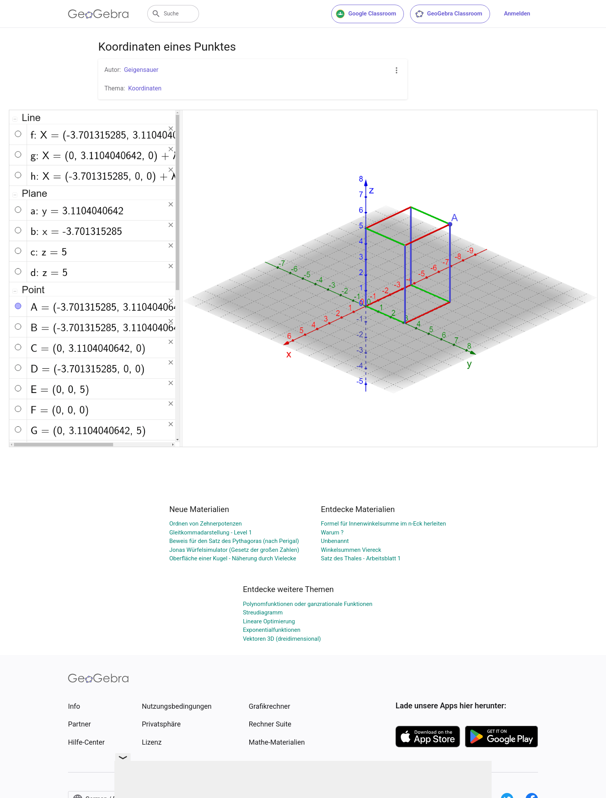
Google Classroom (366, 14)
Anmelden (517, 13)
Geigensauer (141, 69)
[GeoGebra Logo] (98, 14)
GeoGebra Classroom (448, 14)
